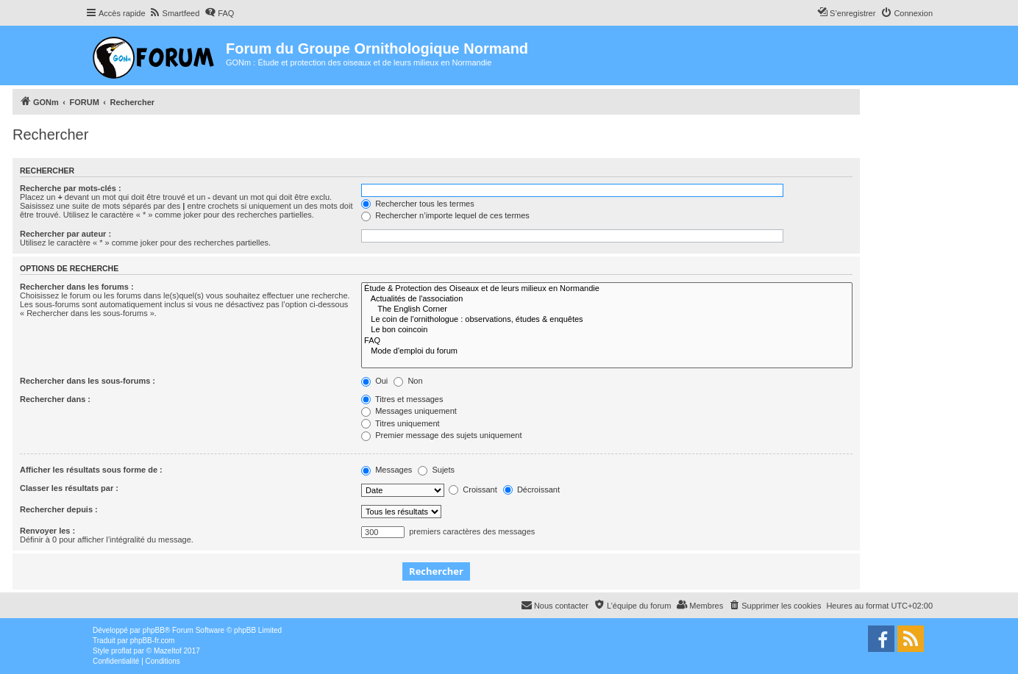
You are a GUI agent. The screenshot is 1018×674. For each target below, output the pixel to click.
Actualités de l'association (607, 299)
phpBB (154, 630)
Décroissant (531, 489)
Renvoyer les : (47, 530)
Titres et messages (402, 399)
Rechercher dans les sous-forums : (87, 380)
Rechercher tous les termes (417, 203)
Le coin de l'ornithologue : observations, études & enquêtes (607, 320)
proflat (121, 651)
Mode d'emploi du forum (607, 351)
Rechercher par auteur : (65, 233)
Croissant (473, 489)
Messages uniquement (409, 410)
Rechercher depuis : (59, 509)
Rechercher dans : (55, 399)
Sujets (436, 469)
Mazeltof (168, 651)
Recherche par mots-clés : (70, 188)
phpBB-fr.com (152, 641)
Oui (374, 380)
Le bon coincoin (607, 330)
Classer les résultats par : (69, 488)
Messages (386, 469)
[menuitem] (174, 13)
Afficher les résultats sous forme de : (91, 469)
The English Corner (607, 309)
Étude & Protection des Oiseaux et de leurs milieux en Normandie (607, 289)
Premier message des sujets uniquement (441, 435)
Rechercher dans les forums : (77, 286)
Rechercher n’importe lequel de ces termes (445, 215)
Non (408, 380)
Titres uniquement (400, 423)
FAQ (607, 341)
